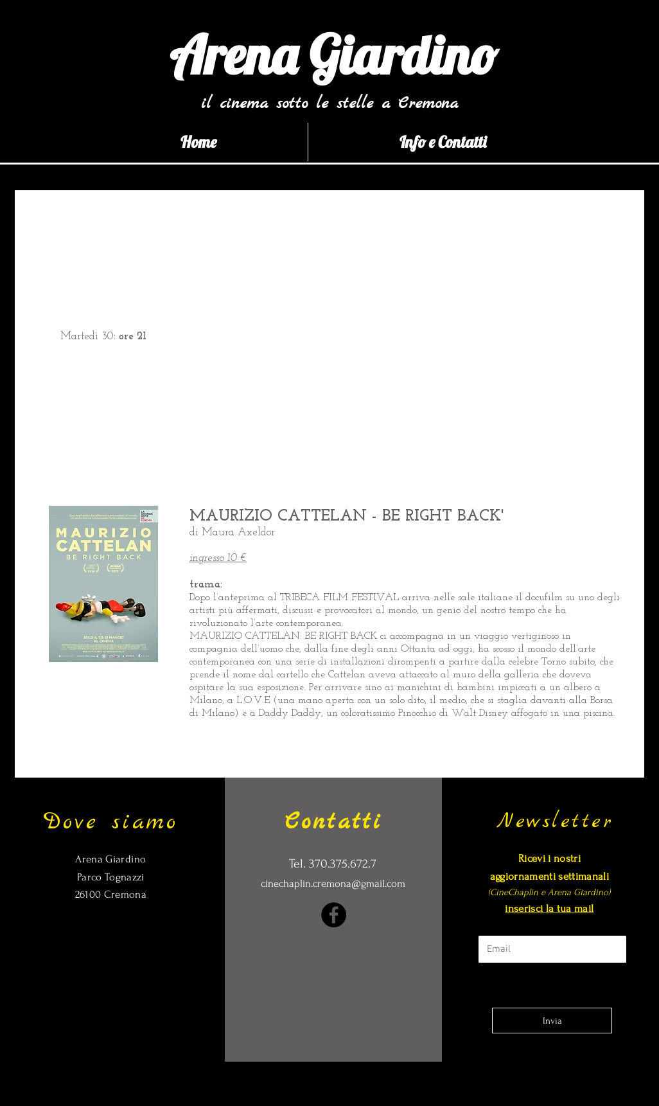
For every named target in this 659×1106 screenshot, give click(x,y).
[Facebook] (333, 914)
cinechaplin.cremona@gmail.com (333, 883)
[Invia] (552, 1020)
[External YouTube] (405, 335)
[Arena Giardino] (333, 55)
